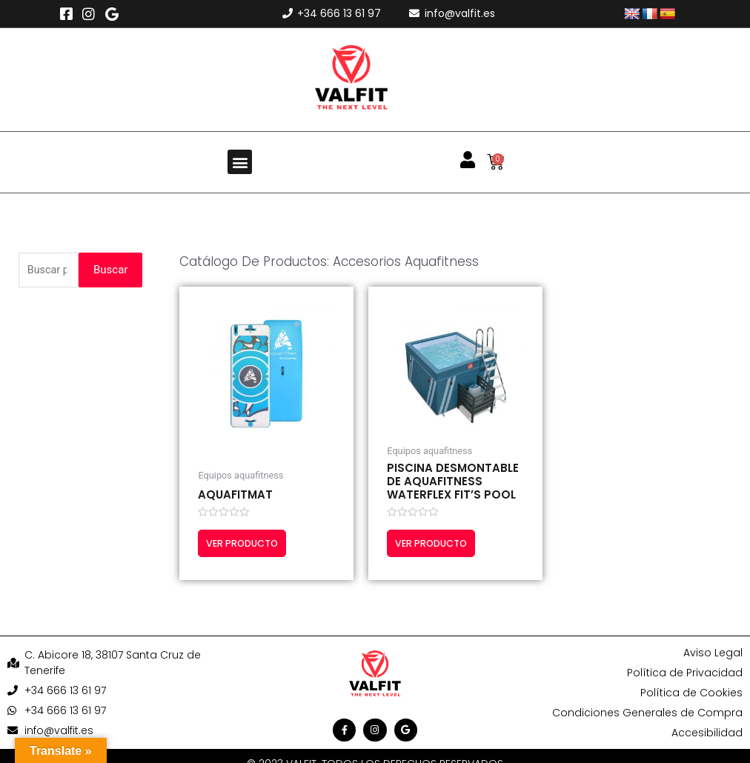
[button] (240, 162)
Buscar (110, 270)
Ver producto (247, 543)
